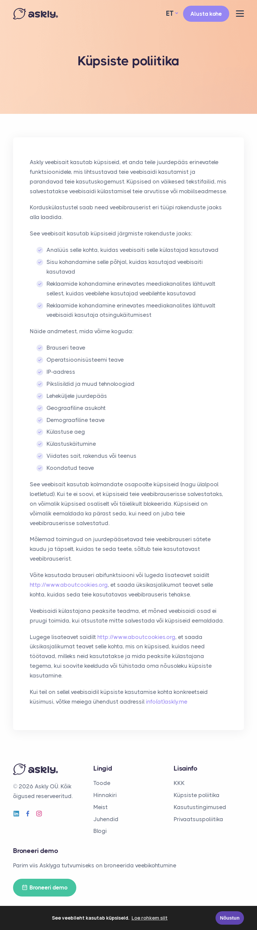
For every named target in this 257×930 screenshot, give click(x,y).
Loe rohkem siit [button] (150, 918)
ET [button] (170, 13)
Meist (100, 807)
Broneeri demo (45, 887)
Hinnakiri (105, 795)
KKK (179, 783)
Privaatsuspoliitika (198, 819)
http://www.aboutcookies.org (69, 584)
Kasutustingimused (200, 807)
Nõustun (229, 918)
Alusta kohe (206, 13)
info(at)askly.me (166, 701)
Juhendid (105, 819)
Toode (101, 783)
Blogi (100, 831)
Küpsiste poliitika (197, 795)
